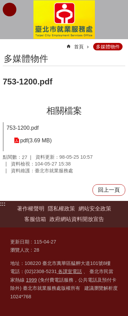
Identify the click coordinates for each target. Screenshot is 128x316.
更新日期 (19, 241)
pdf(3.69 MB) (36, 140)
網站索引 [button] (9, 9)
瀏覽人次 (19, 250)
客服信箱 (35, 219)
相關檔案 (64, 110)
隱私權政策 (61, 208)
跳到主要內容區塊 (3, 3)
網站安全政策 (95, 208)
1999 (31, 280)
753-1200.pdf (22, 128)
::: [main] (7, 44)
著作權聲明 (30, 208)
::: (2, 204)
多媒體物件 (108, 46)
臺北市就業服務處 (64, 19)
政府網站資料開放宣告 (76, 219)
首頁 (79, 46)
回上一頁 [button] (109, 190)
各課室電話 (69, 271)
